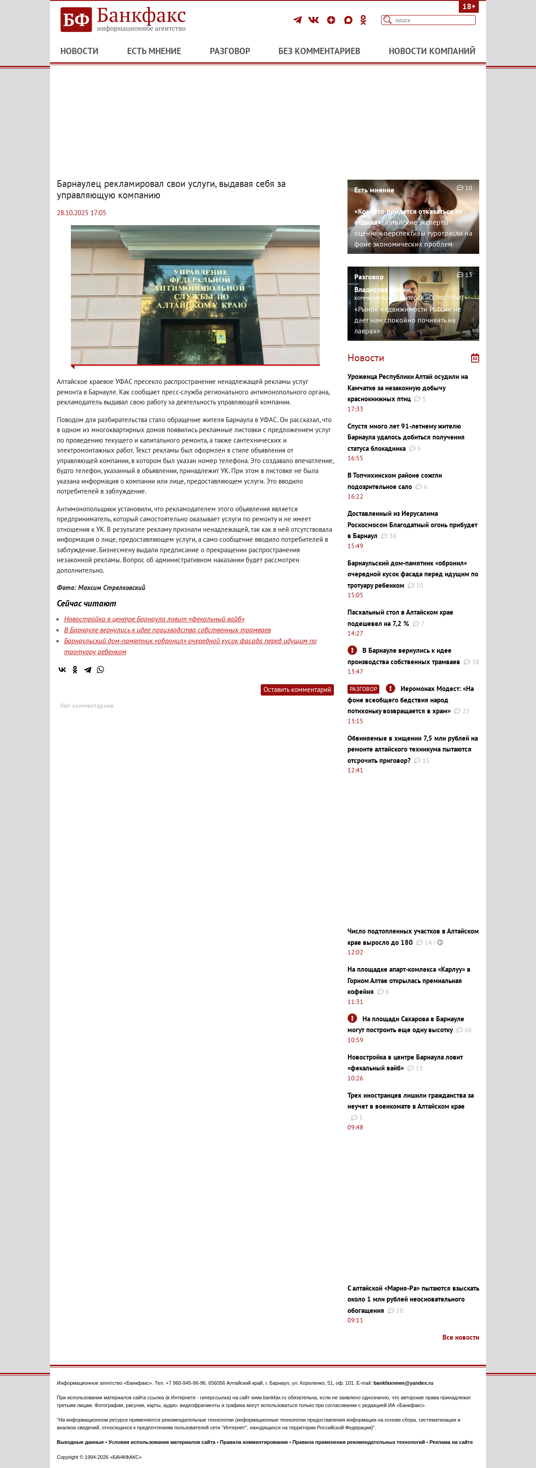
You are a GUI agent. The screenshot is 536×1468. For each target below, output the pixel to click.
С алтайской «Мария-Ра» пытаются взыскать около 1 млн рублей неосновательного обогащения (413, 1299)
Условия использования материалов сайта (162, 1442)
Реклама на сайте (451, 1442)
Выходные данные (80, 1442)
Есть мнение (154, 50)
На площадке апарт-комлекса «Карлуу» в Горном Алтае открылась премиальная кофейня (409, 980)
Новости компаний (432, 50)
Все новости (460, 1337)
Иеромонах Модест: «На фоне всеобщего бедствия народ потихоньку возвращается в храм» (410, 699)
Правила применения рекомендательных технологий (359, 1442)
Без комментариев (319, 50)
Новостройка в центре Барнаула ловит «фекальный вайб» (154, 618)
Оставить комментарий (297, 689)
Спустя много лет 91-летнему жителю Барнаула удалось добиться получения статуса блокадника (406, 437)
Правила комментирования (254, 1442)
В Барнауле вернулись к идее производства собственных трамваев (167, 629)
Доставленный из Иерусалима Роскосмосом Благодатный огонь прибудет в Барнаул (412, 524)
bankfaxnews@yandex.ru (403, 1383)
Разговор (230, 50)
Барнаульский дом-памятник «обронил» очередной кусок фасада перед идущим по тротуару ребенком (412, 574)
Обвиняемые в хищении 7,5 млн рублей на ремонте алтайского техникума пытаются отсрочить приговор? (412, 749)
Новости (79, 50)
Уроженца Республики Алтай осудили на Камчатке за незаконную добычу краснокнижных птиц (407, 387)
